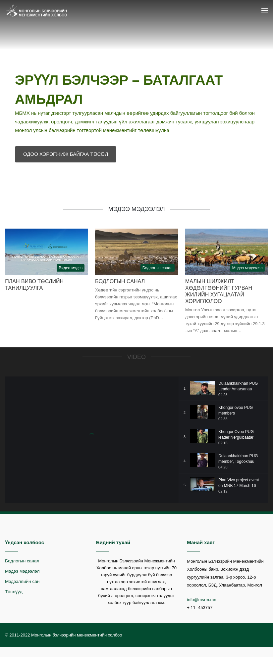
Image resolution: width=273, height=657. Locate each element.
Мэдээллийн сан (22, 581)
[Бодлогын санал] (136, 252)
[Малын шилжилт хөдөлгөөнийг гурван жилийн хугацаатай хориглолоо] (226, 252)
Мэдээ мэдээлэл (22, 571)
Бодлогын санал (120, 281)
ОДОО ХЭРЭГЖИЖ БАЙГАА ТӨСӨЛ (65, 154)
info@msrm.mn (201, 599)
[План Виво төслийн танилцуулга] (46, 252)
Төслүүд (14, 591)
